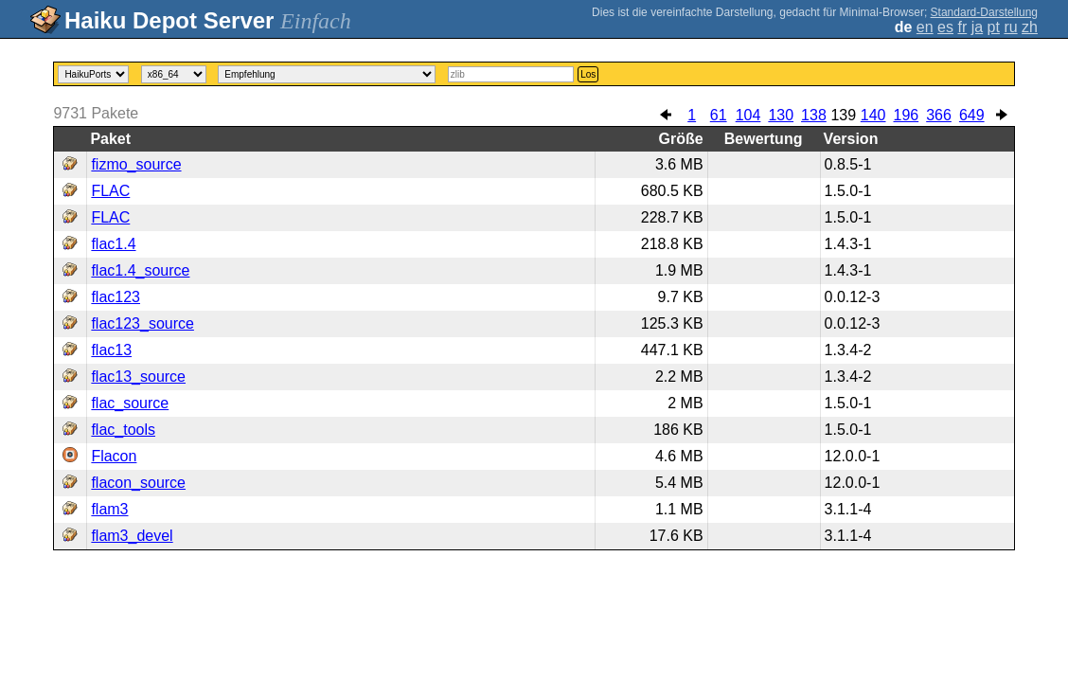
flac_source (130, 403)
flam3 (109, 509)
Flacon (113, 456)
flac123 (115, 297)
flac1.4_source (140, 270)
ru (1010, 27)
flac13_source (138, 376)
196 (906, 115)
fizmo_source (136, 164)
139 (843, 115)
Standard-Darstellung (984, 12)
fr (962, 27)
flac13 (111, 350)
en (925, 27)
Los (588, 74)
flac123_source (142, 323)
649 (972, 115)
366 (939, 115)
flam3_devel (131, 536)
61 (718, 115)
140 (873, 115)
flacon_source (138, 483)
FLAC (110, 191)
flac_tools (123, 430)
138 (814, 115)
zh (1030, 27)
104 (748, 115)
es (945, 27)
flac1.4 (113, 244)
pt (994, 27)
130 (780, 115)
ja (977, 27)
